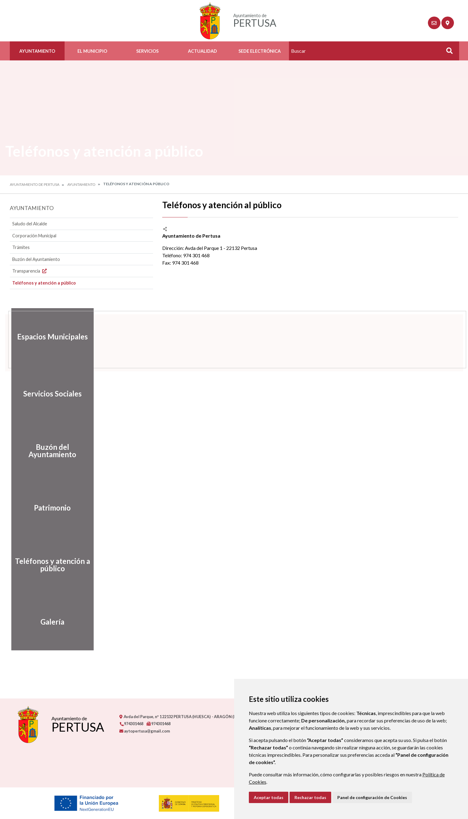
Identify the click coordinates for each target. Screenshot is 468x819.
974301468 (131, 723)
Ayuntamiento (37, 51)
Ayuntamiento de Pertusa (34, 184)
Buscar (447, 52)
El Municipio (92, 51)
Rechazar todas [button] (310, 797)
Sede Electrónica (259, 51)
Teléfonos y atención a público (44, 282)
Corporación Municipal (34, 235)
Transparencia (30, 271)
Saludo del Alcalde (29, 223)
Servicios (147, 51)
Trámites (21, 247)
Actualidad (202, 51)
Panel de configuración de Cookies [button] (372, 797)
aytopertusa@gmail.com (144, 731)
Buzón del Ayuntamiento (36, 259)
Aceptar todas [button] (268, 797)
